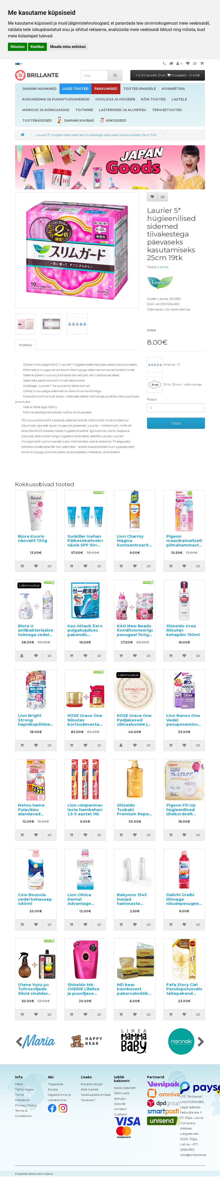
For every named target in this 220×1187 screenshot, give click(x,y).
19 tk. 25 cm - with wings (174, 385)
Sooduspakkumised (96, 1095)
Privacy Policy (26, 1105)
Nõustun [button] (18, 47)
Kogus (152, 399)
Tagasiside (55, 1084)
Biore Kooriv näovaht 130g (32, 538)
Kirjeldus (25, 345)
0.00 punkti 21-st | (168, 75)
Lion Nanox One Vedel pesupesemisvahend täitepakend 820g (188, 724)
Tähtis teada (24, 1089)
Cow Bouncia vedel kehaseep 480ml (35, 899)
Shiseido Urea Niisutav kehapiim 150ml (183, 630)
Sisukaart (88, 1100)
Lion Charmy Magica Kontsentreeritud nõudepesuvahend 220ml (137, 545)
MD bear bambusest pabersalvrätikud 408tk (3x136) (135, 991)
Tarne (19, 1095)
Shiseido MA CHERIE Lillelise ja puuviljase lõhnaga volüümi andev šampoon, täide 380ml (85, 995)
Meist (19, 1084)
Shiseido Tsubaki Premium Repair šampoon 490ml (134, 812)
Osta (176, 423)
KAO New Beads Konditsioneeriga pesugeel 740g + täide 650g (135, 632)
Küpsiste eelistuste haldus (34, 1174)
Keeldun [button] (37, 47)
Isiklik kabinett (125, 1088)
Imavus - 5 (163, 365)
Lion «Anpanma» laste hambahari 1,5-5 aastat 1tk (85, 809)
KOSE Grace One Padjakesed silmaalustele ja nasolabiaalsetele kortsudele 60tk (136, 724)
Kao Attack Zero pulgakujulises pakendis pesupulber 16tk (85, 632)
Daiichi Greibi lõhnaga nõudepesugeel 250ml (183, 901)
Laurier (163, 267)
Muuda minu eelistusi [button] (68, 47)
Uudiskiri (120, 1114)
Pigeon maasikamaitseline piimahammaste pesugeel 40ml (186, 543)
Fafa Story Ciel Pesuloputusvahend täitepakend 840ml (187, 991)
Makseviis (22, 1100)
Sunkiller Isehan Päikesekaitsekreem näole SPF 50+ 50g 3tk (89, 543)
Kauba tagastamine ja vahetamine (59, 1094)
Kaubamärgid (91, 1084)
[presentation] (19, 1042)
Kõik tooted (89, 1089)
